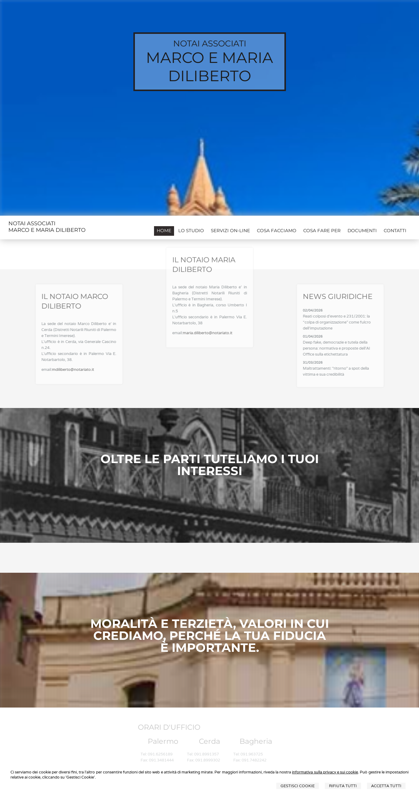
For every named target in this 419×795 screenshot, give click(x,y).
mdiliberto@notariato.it (54, 369)
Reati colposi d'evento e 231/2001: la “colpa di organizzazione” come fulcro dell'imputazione (356, 322)
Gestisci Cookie (298, 785)
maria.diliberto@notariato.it (207, 310)
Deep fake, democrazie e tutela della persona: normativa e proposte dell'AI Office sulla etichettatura (355, 348)
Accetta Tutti (386, 785)
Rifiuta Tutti (343, 785)
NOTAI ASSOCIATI (209, 43)
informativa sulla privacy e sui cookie (325, 772)
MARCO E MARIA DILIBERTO (209, 67)
